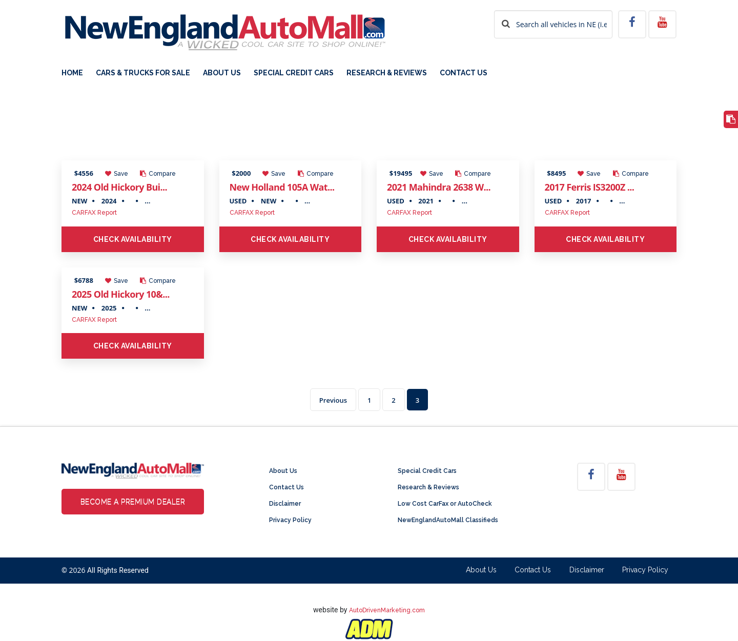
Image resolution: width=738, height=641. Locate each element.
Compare (158, 173)
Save (116, 173)
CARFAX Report (94, 212)
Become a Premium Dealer (133, 502)
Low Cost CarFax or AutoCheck (445, 503)
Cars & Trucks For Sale (143, 73)
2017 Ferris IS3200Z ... (589, 187)
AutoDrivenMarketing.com (387, 610)
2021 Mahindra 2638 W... (438, 187)
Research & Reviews (386, 73)
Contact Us (463, 73)
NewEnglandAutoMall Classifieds (448, 520)
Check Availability (132, 239)
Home (72, 73)
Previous (333, 400)
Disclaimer (285, 503)
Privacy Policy (290, 520)
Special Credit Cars (294, 73)
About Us (222, 73)
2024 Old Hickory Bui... (119, 187)
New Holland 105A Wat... (282, 187)
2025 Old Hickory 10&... (121, 294)
